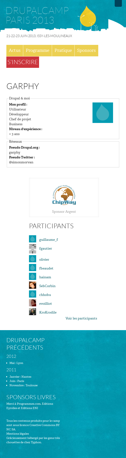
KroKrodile (48, 312)
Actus (15, 50)
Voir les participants (81, 318)
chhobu (45, 295)
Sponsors (86, 50)
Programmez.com (29, 404)
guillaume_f (48, 240)
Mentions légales (17, 434)
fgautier (45, 248)
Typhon (36, 442)
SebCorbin (47, 286)
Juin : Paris (16, 381)
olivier (44, 259)
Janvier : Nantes (20, 377)
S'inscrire (22, 62)
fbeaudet (46, 268)
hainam (45, 277)
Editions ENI (29, 408)
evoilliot (45, 303)
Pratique (63, 50)
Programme (37, 50)
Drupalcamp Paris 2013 (37, 16)
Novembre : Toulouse (23, 385)
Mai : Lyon (16, 363)
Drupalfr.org (118, 3)
